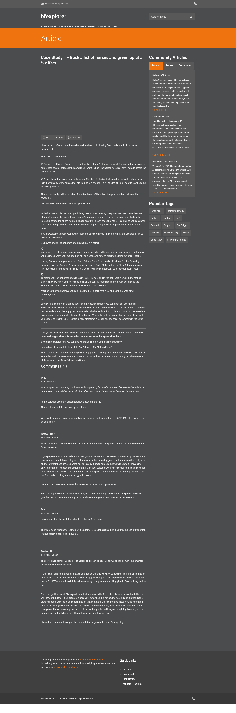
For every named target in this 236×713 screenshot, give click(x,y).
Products (65, 31)
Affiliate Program (132, 692)
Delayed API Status (161, 84)
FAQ (178, 227)
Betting (154, 227)
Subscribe (106, 31)
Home (48, 31)
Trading (167, 227)
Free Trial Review (160, 125)
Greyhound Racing (176, 248)
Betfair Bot (74, 146)
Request (168, 234)
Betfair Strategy (175, 219)
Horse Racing (171, 241)
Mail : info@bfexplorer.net (54, 4)
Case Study (156, 248)
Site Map (127, 678)
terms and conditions (91, 668)
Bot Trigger (182, 234)
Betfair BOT (157, 219)
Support (148, 31)
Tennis (186, 241)
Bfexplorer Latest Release (164, 170)
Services (85, 31)
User (164, 31)
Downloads (129, 683)
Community (127, 31)
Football (155, 241)
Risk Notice (129, 687)
